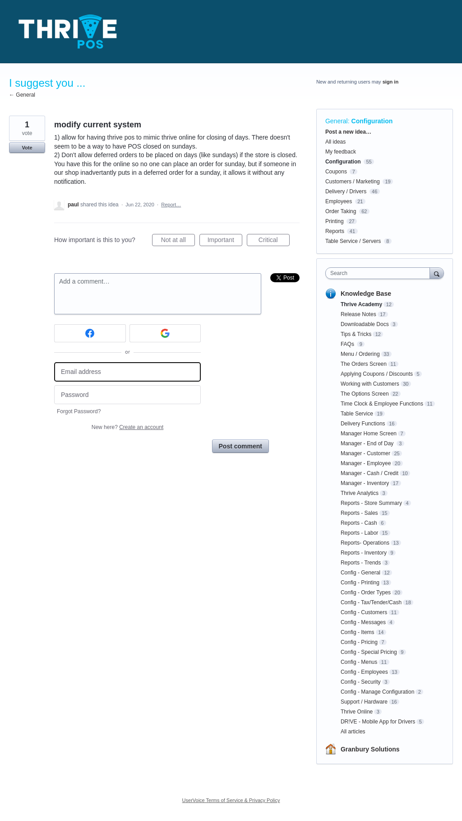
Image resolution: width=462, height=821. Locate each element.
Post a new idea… (348, 132)
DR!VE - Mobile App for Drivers (378, 721)
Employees (338, 201)
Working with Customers (370, 384)
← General (22, 95)
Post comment (240, 446)
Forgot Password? (79, 411)
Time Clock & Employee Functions (382, 404)
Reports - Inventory (364, 553)
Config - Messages (363, 622)
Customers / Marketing (352, 181)
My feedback (340, 152)
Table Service (357, 413)
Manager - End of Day (368, 443)
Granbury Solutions (370, 749)
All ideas (335, 142)
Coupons (336, 171)
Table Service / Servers (353, 241)
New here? (127, 427)
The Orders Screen (364, 364)
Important (225, 241)
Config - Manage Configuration (377, 692)
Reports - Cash (359, 523)
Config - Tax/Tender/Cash (371, 602)
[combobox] (380, 273)
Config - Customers (364, 612)
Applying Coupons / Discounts (377, 374)
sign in (390, 81)
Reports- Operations (365, 543)
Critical (274, 241)
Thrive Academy (361, 304)
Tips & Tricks (356, 334)
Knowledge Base (366, 293)
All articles (353, 731)
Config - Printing (360, 582)
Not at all (178, 241)
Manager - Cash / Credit (369, 473)
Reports (334, 231)
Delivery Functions (363, 423)
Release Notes (358, 314)
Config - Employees (364, 672)
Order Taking (340, 211)
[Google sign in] (165, 333)
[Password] (127, 395)
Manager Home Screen (369, 433)
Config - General (360, 572)
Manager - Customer (365, 453)
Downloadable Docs (365, 324)
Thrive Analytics (360, 493)
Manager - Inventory (365, 483)
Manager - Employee (366, 463)
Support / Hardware (364, 702)
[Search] (437, 273)
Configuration (372, 121)
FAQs (348, 344)
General (336, 121)
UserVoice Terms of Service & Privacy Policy (231, 800)
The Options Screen (365, 394)
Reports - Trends (361, 563)
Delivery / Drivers (345, 191)
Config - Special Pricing (369, 652)
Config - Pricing (359, 642)
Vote (27, 147)
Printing (334, 221)
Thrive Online (357, 712)
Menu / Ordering (360, 354)
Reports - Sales (359, 513)
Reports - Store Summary (371, 503)
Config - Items (357, 632)
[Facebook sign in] (90, 333)
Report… (171, 204)
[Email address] (127, 372)
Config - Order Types (366, 592)
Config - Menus (359, 662)
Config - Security (361, 682)
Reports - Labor (359, 533)
